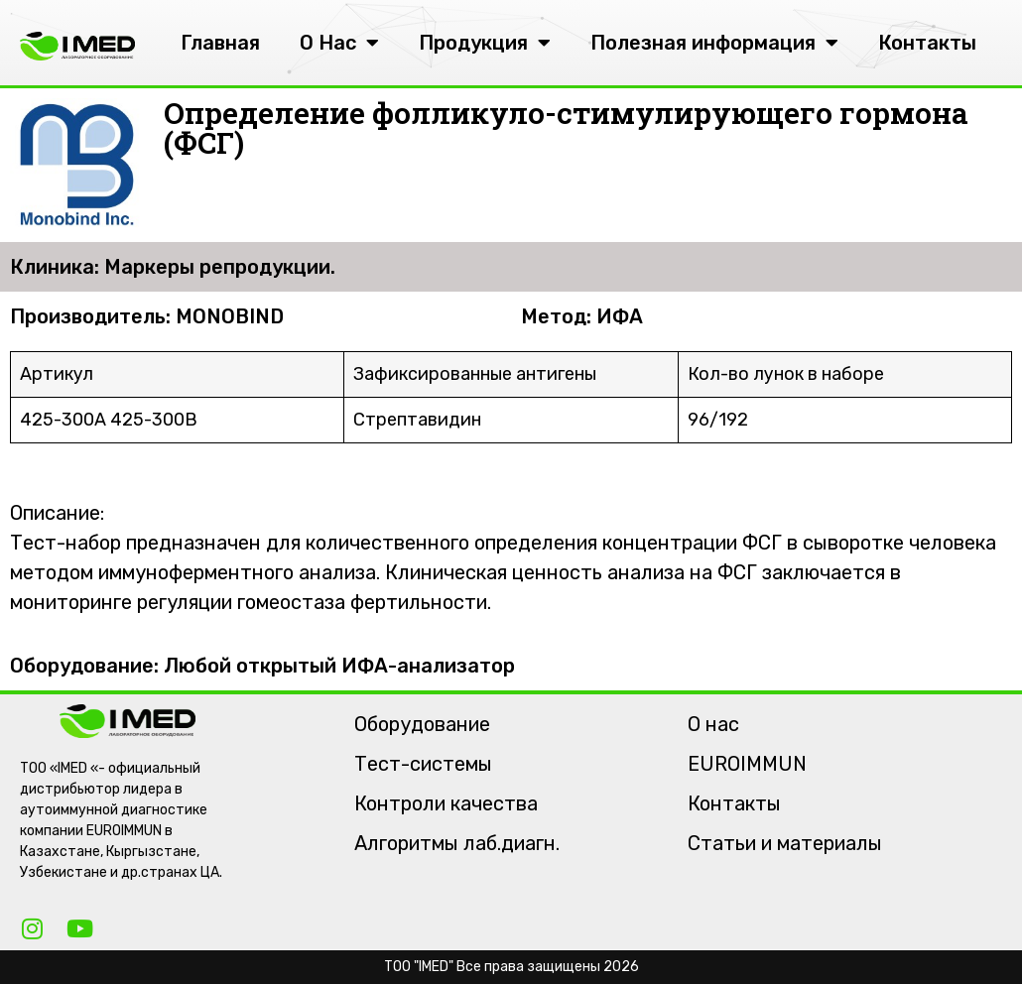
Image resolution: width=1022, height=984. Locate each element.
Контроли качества (446, 803)
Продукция (485, 42)
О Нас (339, 42)
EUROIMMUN (747, 764)
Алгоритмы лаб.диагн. (457, 843)
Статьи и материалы (785, 843)
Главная (220, 43)
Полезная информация (714, 42)
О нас (713, 724)
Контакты (927, 43)
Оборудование (422, 724)
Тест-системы (423, 764)
